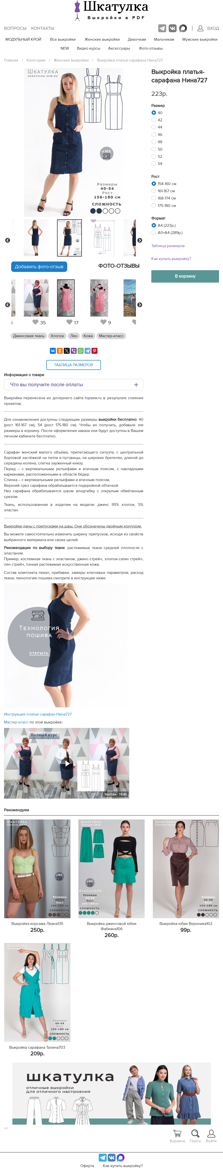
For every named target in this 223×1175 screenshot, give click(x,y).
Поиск (195, 1136)
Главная (11, 60)
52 (160, 157)
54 (160, 164)
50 (160, 149)
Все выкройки (63, 39)
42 (160, 120)
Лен (73, 336)
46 (160, 135)
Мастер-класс (111, 336)
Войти (211, 1136)
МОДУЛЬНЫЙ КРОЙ (23, 39)
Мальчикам (164, 39)
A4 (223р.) (167, 226)
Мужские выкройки (200, 39)
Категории (36, 60)
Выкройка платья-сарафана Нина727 (130, 60)
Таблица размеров (168, 246)
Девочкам (137, 39)
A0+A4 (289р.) (170, 233)
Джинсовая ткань (28, 336)
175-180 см (167, 206)
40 (160, 113)
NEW (65, 48)
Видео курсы (88, 48)
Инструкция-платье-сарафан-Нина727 (38, 714)
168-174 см (167, 198)
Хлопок (57, 336)
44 (160, 127)
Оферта (87, 1166)
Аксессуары (119, 48)
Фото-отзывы (151, 48)
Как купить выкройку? (171, 259)
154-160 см (167, 184)
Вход (208, 28)
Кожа (88, 336)
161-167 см (166, 191)
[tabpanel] (72, 238)
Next (139, 240)
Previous (7, 240)
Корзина (177, 1136)
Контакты (42, 28)
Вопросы (15, 28)
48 (160, 142)
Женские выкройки (102, 39)
